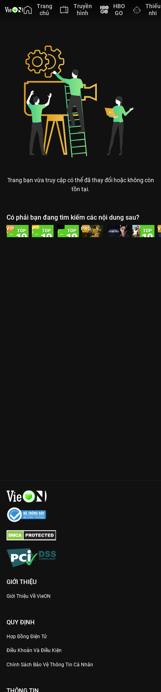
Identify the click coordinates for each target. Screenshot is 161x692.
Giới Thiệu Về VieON (29, 596)
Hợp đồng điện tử (27, 636)
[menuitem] (38, 10)
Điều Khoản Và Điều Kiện (34, 650)
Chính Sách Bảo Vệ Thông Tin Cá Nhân (50, 665)
